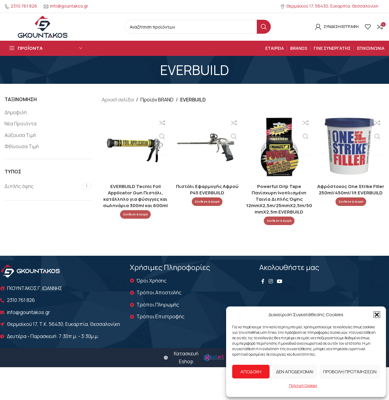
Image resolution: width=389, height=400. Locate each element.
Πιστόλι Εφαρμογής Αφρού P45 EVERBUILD (207, 196)
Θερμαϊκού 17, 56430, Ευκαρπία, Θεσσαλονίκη (332, 6)
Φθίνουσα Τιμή (22, 154)
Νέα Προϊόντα (20, 131)
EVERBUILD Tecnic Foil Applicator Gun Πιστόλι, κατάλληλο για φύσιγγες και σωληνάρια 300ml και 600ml (134, 202)
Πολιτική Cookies (303, 385)
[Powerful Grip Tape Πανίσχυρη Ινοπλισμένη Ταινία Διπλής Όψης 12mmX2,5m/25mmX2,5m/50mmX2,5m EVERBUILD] (279, 154)
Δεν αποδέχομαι (294, 371)
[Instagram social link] (271, 289)
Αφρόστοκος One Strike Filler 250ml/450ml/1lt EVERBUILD (351, 199)
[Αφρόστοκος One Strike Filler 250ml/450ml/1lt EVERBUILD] (351, 154)
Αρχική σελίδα (118, 107)
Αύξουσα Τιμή (20, 142)
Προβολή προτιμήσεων (350, 371)
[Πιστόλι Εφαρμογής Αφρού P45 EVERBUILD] (207, 154)
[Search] (198, 31)
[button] (377, 315)
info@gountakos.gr (69, 6)
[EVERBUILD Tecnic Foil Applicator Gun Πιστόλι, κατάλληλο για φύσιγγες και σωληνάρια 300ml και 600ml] (135, 154)
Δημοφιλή (16, 120)
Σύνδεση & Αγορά (135, 220)
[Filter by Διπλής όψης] (43, 194)
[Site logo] (43, 30)
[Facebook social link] (263, 289)
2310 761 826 (24, 6)
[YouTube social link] (279, 289)
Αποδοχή (250, 371)
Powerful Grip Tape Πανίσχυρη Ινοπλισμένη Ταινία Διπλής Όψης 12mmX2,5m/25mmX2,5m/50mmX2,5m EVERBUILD (279, 205)
